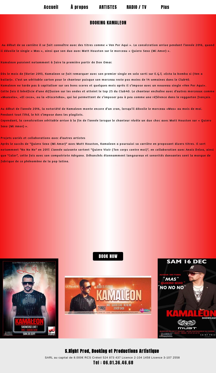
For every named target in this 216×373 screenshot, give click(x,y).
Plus (165, 7)
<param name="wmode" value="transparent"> (51, 203)
